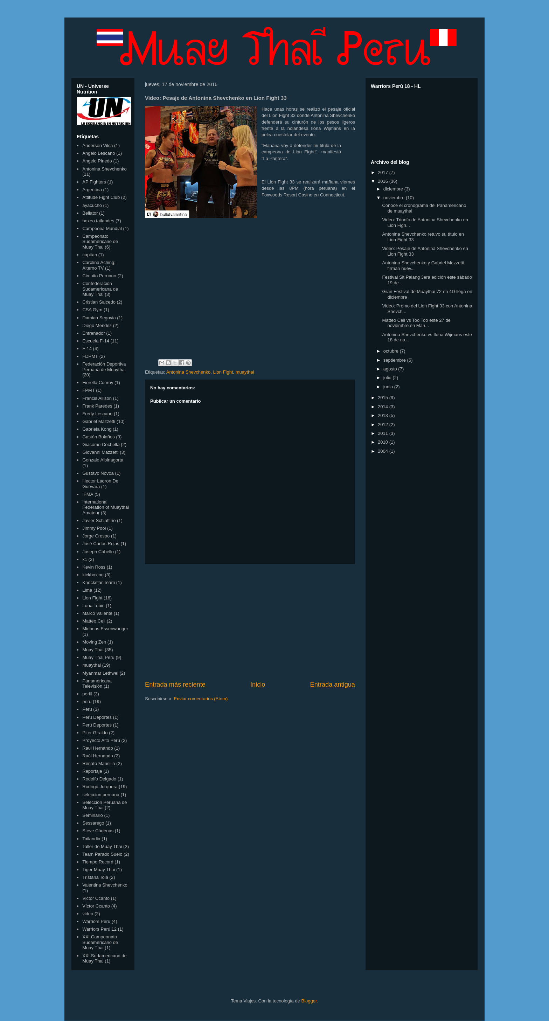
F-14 (87, 348)
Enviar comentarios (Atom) (201, 698)
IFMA (87, 494)
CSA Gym (92, 309)
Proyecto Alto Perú (101, 740)
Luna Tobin (93, 605)
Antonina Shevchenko (188, 372)
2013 (383, 415)
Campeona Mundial (102, 228)
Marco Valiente (97, 613)
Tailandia (91, 838)
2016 (383, 181)
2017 (383, 172)
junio (388, 386)
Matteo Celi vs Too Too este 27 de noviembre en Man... (416, 323)
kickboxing (93, 574)
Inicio (257, 684)
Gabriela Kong (96, 429)
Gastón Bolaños (98, 436)
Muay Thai (92, 649)
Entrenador (93, 333)
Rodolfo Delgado (99, 779)
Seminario (92, 815)
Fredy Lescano (97, 413)
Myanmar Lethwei (100, 673)
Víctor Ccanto (96, 906)
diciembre (393, 189)
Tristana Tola (95, 877)
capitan (89, 254)
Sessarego (93, 823)
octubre (391, 351)
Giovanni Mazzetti (100, 452)
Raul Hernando (97, 748)
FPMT (88, 390)
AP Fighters (94, 182)
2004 (383, 451)
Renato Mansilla (98, 763)
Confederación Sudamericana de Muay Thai (100, 289)
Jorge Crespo (96, 536)
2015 (383, 397)
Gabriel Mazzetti (98, 421)
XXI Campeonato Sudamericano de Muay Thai (100, 942)
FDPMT (90, 356)
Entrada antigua (332, 684)
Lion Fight (223, 372)
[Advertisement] (250, 622)
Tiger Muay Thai (98, 869)
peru (86, 701)
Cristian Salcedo (99, 302)
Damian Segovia (99, 317)
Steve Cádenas (97, 830)
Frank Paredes (97, 406)
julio (388, 377)
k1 (84, 559)
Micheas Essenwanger (105, 628)
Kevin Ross (93, 567)
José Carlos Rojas (100, 543)
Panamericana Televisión (97, 683)
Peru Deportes (97, 717)
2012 (383, 424)
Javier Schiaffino (99, 520)
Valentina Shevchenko (104, 885)
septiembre (395, 360)
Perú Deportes (97, 725)
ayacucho (92, 205)
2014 (383, 406)
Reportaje (92, 771)
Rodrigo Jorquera (99, 786)
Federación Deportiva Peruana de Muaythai (104, 366)
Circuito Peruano (99, 275)
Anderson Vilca (97, 145)
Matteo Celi (93, 621)
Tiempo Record (97, 861)
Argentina (92, 189)
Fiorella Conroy (97, 382)
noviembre (394, 197)
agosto (390, 368)
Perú (87, 709)
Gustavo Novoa (98, 473)
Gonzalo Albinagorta (102, 460)
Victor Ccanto (96, 898)
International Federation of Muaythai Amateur (105, 507)
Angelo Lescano (98, 153)
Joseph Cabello (98, 551)
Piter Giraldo (94, 732)
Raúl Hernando (97, 755)
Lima (87, 590)
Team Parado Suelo (102, 854)
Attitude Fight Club (101, 197)
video (87, 913)
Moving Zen (94, 642)
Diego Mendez (97, 325)
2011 (383, 433)
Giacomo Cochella (100, 444)
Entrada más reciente (175, 684)
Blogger (309, 1000)
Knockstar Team (98, 582)
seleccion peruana (100, 794)
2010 (383, 442)
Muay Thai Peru (98, 657)
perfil (87, 693)
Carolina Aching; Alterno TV (99, 265)
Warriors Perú (96, 921)
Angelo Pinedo (97, 161)
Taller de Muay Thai (102, 846)
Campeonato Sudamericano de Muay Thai (100, 242)
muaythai (245, 372)
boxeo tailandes (98, 220)
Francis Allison (97, 398)
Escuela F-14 (95, 340)
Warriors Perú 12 (99, 929)
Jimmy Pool (94, 528)
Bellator (90, 213)
